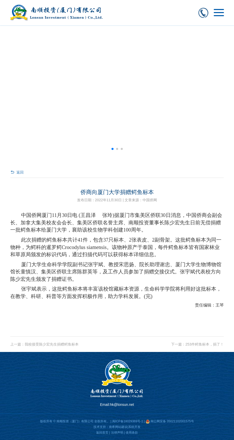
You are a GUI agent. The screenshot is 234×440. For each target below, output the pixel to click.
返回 (17, 172)
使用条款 (132, 432)
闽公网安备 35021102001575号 (172, 421)
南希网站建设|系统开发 (125, 427)
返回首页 (102, 432)
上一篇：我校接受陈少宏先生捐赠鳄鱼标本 (44, 344)
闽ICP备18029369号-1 (127, 421)
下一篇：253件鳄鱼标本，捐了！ (197, 344)
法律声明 (117, 432)
